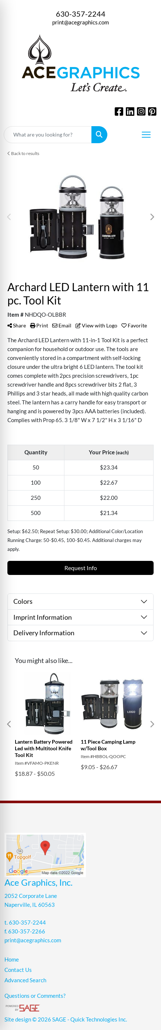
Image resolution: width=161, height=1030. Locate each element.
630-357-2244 (80, 13)
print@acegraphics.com (80, 22)
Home (11, 959)
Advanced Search (25, 980)
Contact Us (18, 970)
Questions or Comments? (35, 996)
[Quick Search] (48, 134)
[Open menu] (146, 134)
